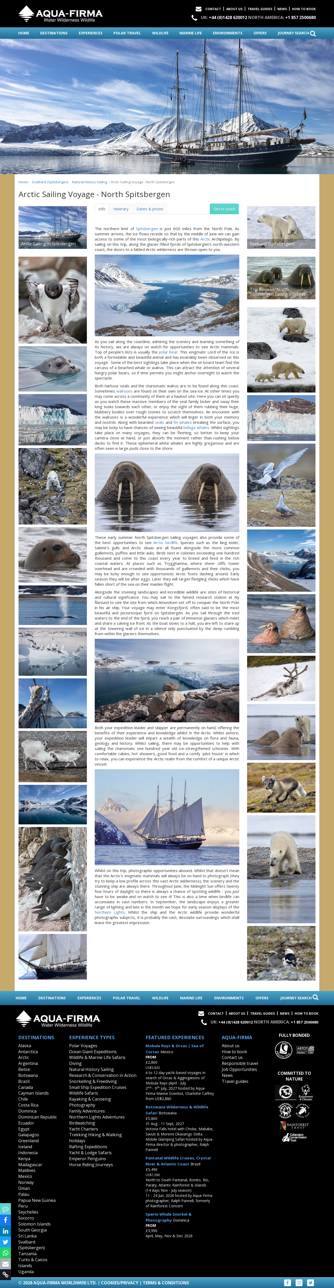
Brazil (23, 1081)
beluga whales (196, 427)
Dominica (27, 1111)
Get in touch (224, 208)
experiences (91, 32)
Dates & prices (149, 208)
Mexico (25, 1176)
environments (227, 32)
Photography (82, 1105)
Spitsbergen (147, 228)
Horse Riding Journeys (91, 1164)
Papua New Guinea (37, 1200)
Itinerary (121, 208)
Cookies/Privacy (119, 1283)
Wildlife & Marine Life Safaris (97, 1057)
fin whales (183, 422)
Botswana (28, 1075)
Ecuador (26, 1123)
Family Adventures (87, 1111)
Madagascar (30, 1164)
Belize (24, 1069)
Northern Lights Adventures (97, 1117)
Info (101, 208)
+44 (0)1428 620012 (228, 17)
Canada (25, 1087)
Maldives (26, 1170)
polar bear (168, 352)
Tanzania (27, 1254)
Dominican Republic (37, 1117)
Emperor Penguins (87, 1158)
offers (260, 32)
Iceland (25, 1147)
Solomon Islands (34, 1224)
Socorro (26, 1218)
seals (159, 422)
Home (23, 182)
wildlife (160, 32)
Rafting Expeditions (88, 1147)
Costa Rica (28, 1105)
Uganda (26, 1271)
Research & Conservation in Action (102, 1075)
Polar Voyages (83, 1046)
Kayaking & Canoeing (90, 1099)
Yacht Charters (83, 1129)
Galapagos (28, 1135)
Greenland (28, 1141)
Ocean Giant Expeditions (93, 1052)
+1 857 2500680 (300, 17)
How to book (304, 9)
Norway (26, 1182)
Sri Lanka (27, 1236)
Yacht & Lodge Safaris (90, 1153)
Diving (75, 1063)
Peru (23, 1206)
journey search (297, 33)
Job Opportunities (239, 1069)
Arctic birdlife (165, 542)
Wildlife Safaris (83, 1093)
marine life (191, 32)
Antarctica (28, 1052)
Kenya (24, 1158)
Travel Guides (260, 9)
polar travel (127, 32)
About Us (234, 9)
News (282, 9)
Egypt (23, 1129)
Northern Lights (110, 912)
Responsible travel (240, 1063)
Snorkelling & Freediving (93, 1081)
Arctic (205, 239)
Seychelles (28, 1212)
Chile (23, 1099)
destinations (54, 32)
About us (231, 1046)
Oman (24, 1188)
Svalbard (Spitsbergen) (50, 182)
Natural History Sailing (89, 182)
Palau (23, 1194)
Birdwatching (82, 1123)
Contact (213, 9)
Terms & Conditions (166, 1283)
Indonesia (28, 1153)
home (23, 32)
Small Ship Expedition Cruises (98, 1087)
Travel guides (235, 1081)
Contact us (232, 1057)
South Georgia (32, 1230)
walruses (124, 391)
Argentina (28, 1063)
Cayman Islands (33, 1093)
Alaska (24, 1046)
